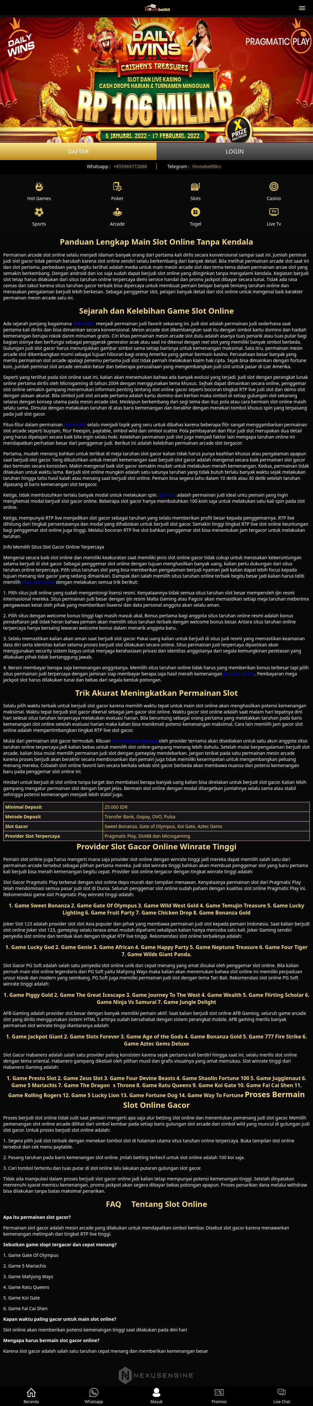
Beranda (31, 1396)
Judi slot (167, 495)
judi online (75, 424)
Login (235, 151)
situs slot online (38, 582)
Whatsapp (94, 1396)
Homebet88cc (207, 166)
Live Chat (281, 1396)
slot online (84, 323)
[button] (302, 7)
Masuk (156, 1396)
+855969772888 (130, 166)
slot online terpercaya (134, 741)
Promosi (219, 1396)
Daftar (78, 151)
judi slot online (239, 674)
